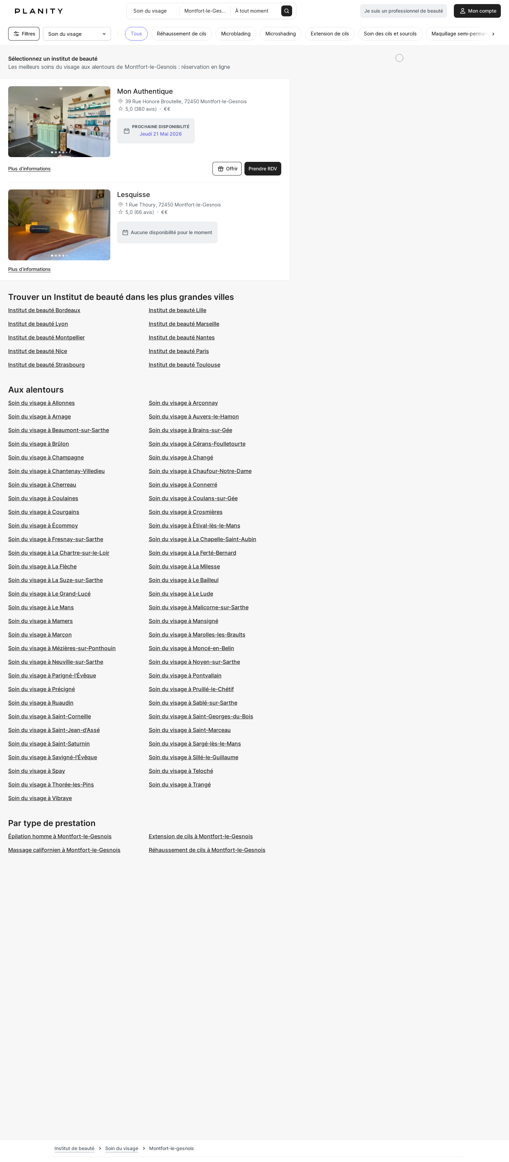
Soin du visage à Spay (36, 770)
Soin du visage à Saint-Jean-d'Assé (54, 730)
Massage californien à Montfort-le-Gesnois (64, 849)
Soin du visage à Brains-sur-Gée (190, 430)
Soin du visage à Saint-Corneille (49, 716)
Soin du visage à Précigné (41, 689)
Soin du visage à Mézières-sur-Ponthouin (62, 648)
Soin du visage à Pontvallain (185, 675)
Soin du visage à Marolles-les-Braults (197, 634)
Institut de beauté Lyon (38, 323)
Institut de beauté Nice (37, 351)
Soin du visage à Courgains (43, 511)
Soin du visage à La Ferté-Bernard (192, 552)
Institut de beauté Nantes (182, 337)
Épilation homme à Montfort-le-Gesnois (60, 836)
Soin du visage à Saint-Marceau (190, 730)
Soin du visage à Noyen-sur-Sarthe (194, 661)
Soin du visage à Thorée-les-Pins (51, 784)
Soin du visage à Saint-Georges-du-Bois (201, 716)
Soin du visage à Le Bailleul (184, 580)
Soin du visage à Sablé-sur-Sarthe (193, 702)
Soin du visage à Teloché (181, 770)
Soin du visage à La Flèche (42, 566)
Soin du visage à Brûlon (38, 443)
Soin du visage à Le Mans (41, 607)
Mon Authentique (145, 91)
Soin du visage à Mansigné (183, 620)
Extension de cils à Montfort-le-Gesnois (201, 836)
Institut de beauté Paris (179, 351)
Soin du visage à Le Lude (181, 593)
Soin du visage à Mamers (40, 620)
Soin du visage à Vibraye (40, 798)
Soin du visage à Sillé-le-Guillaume (193, 757)
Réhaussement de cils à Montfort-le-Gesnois (207, 849)
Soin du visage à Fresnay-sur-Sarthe (55, 539)
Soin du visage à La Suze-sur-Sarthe (55, 580)
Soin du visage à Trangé (180, 784)
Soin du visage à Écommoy (43, 525)
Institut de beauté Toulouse (184, 364)
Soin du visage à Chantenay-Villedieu (56, 471)
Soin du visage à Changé (181, 457)
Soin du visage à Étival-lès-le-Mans (194, 525)
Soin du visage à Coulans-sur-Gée (193, 498)
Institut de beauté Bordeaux (44, 310)
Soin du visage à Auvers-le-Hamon (194, 416)
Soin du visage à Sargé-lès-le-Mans (195, 743)
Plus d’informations (29, 168)
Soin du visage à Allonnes (41, 402)
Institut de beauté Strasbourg (46, 364)
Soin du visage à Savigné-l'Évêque (52, 757)
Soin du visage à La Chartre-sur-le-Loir (58, 552)
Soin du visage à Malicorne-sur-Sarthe (199, 607)
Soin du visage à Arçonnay (183, 402)
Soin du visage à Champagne (46, 457)
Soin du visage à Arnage (39, 416)
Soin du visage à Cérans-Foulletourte (197, 443)
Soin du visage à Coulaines (43, 498)
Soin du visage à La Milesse (184, 566)
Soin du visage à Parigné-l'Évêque (52, 675)
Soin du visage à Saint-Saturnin (49, 743)
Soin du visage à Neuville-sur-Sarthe (55, 661)
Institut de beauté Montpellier (46, 337)
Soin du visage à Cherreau (42, 484)
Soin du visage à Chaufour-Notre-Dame (200, 471)
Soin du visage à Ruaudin (41, 702)
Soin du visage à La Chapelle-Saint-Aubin (202, 539)
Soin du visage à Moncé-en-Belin (191, 648)
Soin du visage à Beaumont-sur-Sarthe (58, 430)
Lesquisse (133, 194)
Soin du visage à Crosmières (186, 511)
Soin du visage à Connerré (183, 484)
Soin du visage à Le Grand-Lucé (49, 593)
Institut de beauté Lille (177, 310)
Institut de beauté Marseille (184, 323)
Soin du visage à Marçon (40, 634)
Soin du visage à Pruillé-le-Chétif (191, 689)
